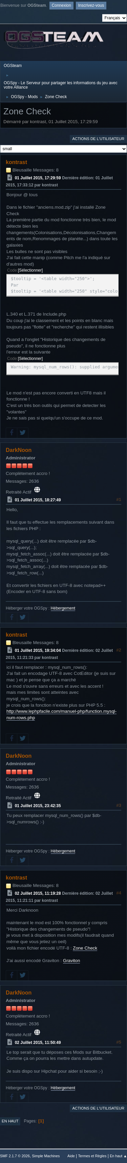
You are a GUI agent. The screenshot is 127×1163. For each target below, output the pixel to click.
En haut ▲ (118, 1156)
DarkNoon (18, 450)
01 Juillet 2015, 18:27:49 (38, 500)
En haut (10, 1121)
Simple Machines (46, 1156)
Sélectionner (30, 270)
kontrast (16, 162)
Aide (71, 1156)
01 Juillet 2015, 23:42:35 (38, 805)
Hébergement (63, 608)
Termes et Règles (92, 1156)
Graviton (71, 960)
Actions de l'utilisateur (98, 139)
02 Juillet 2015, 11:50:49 (38, 1042)
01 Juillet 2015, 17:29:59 (38, 178)
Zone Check (85, 948)
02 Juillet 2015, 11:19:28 (38, 893)
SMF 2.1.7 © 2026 (15, 1156)
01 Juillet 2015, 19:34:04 (38, 650)
